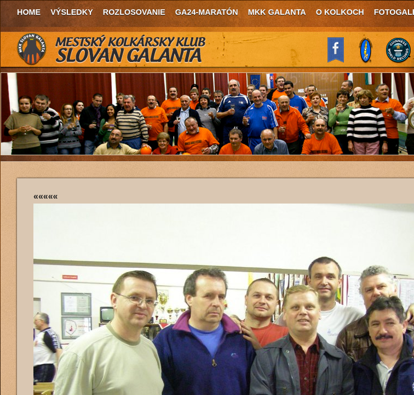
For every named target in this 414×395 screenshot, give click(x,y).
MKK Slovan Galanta (111, 49)
